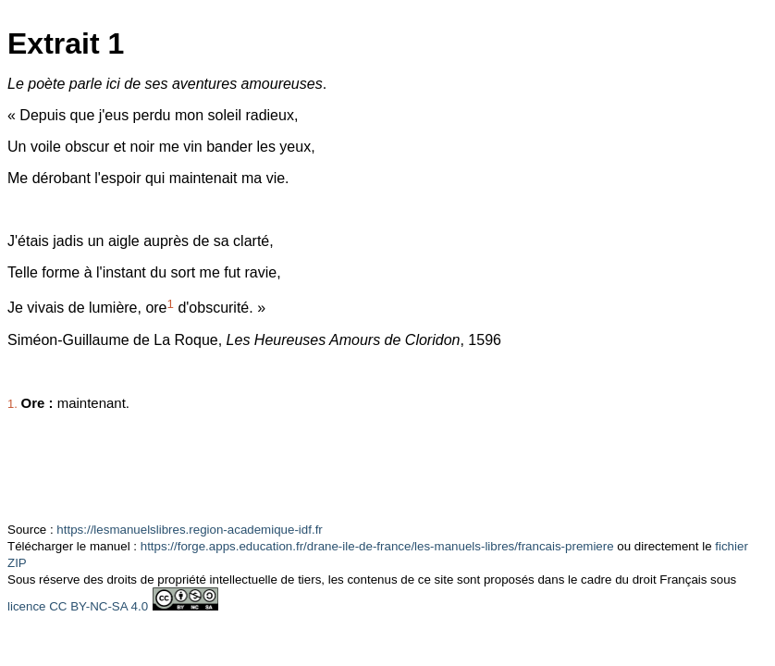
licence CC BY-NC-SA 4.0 (77, 606)
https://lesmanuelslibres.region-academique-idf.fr (189, 529)
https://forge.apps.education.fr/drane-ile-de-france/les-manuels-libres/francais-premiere (377, 546)
